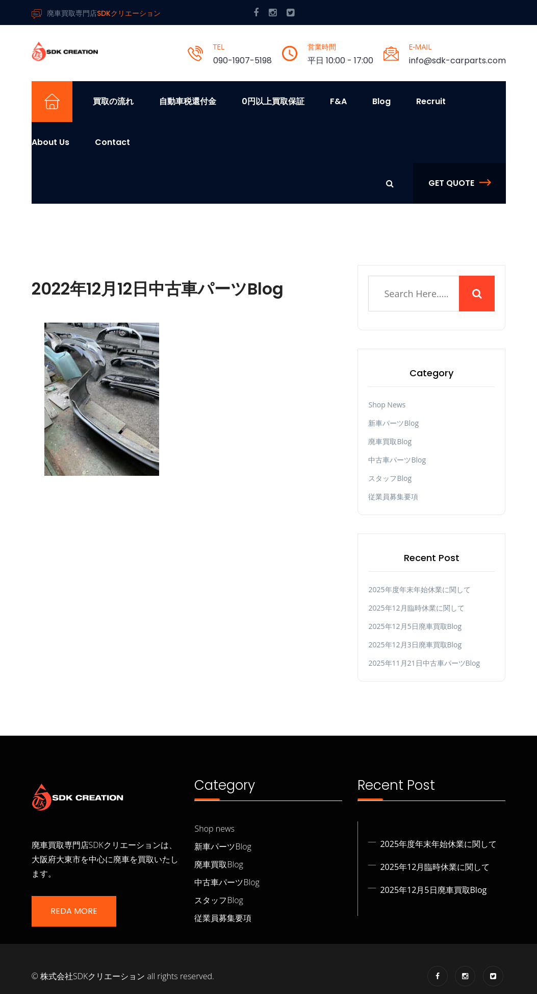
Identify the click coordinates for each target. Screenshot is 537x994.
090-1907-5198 (242, 60)
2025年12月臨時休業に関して (416, 608)
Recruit (431, 101)
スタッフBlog (390, 478)
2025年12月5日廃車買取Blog (415, 626)
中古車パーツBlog (397, 460)
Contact (112, 142)
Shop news (386, 404)
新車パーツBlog (393, 423)
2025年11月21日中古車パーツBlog (424, 663)
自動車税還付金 (187, 101)
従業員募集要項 (393, 496)
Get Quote (459, 183)
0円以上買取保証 (273, 101)
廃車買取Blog (390, 441)
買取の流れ (113, 101)
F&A (338, 101)
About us (50, 142)
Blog (381, 101)
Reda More (73, 911)
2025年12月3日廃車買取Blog (415, 644)
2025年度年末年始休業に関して (419, 589)
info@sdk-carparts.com (457, 60)
